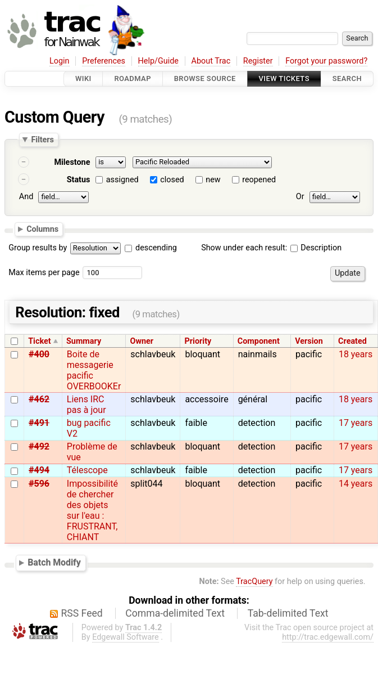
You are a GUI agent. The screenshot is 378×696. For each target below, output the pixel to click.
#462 (39, 399)
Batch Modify (54, 562)
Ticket (39, 341)
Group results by (37, 248)
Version (309, 341)
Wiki (83, 78)
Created (352, 341)
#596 (39, 483)
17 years (355, 422)
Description (315, 248)
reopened (259, 180)
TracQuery (254, 581)
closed (172, 180)
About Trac (211, 61)
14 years (355, 483)
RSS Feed (82, 613)
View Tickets (284, 78)
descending (156, 248)
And (26, 196)
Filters (42, 139)
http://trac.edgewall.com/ (328, 637)
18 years (355, 354)
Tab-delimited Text (288, 613)
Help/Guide (158, 61)
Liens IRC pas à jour (86, 404)
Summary (83, 341)
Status (78, 180)
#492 (39, 446)
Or (300, 196)
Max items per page (43, 272)
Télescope (87, 470)
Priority (198, 341)
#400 (39, 354)
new (213, 180)
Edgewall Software (125, 637)
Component (259, 341)
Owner (142, 341)
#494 (39, 470)
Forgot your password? (326, 61)
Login (59, 61)
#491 (39, 422)
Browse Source (205, 78)
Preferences (103, 61)
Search (347, 78)
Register (258, 61)
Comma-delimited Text (175, 613)
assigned (122, 180)
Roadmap (132, 78)
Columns (42, 228)
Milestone (72, 162)
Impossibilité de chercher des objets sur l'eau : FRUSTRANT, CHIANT (92, 510)
